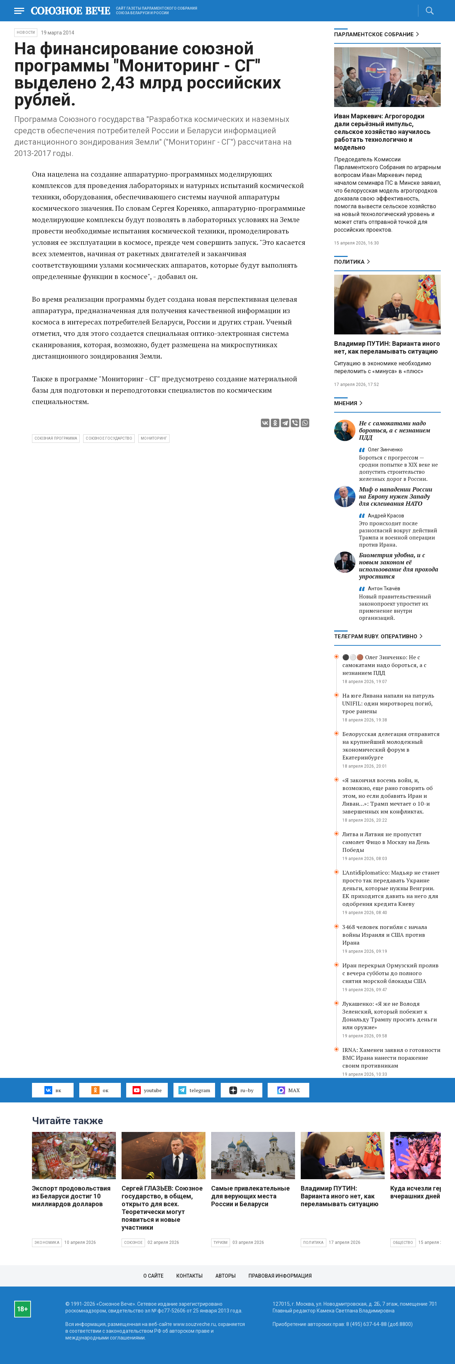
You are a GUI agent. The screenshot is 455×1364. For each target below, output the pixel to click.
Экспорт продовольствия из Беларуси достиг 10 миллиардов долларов (71, 1196)
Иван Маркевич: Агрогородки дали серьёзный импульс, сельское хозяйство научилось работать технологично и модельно (382, 131)
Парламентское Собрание (374, 34)
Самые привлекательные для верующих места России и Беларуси (250, 1196)
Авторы (225, 1276)
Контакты (189, 1276)
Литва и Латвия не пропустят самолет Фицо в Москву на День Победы (386, 842)
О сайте (153, 1276)
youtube (147, 1090)
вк (52, 1090)
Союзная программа (55, 438)
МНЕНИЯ (345, 403)
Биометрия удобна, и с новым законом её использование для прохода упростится (398, 565)
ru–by (241, 1090)
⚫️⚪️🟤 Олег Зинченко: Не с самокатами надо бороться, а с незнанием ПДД (384, 665)
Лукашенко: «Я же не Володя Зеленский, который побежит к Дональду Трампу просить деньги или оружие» (389, 1015)
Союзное (133, 1243)
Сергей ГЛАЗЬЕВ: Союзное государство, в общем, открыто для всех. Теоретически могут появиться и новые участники (162, 1208)
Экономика (46, 1243)
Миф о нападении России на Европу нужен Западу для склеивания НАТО (395, 496)
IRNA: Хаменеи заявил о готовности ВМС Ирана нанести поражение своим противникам (391, 1057)
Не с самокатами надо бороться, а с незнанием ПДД (394, 430)
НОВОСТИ (26, 32)
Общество (403, 1243)
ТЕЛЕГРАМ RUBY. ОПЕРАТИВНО (375, 636)
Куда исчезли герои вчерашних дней (420, 1192)
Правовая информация (280, 1276)
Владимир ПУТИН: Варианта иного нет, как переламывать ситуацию (387, 347)
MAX (288, 1090)
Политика (349, 262)
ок (99, 1090)
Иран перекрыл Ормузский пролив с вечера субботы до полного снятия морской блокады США (390, 973)
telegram (194, 1090)
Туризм (221, 1243)
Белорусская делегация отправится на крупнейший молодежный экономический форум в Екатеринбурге (391, 745)
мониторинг (154, 438)
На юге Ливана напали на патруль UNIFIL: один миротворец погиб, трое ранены (388, 703)
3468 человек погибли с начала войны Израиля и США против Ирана (384, 934)
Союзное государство (109, 438)
